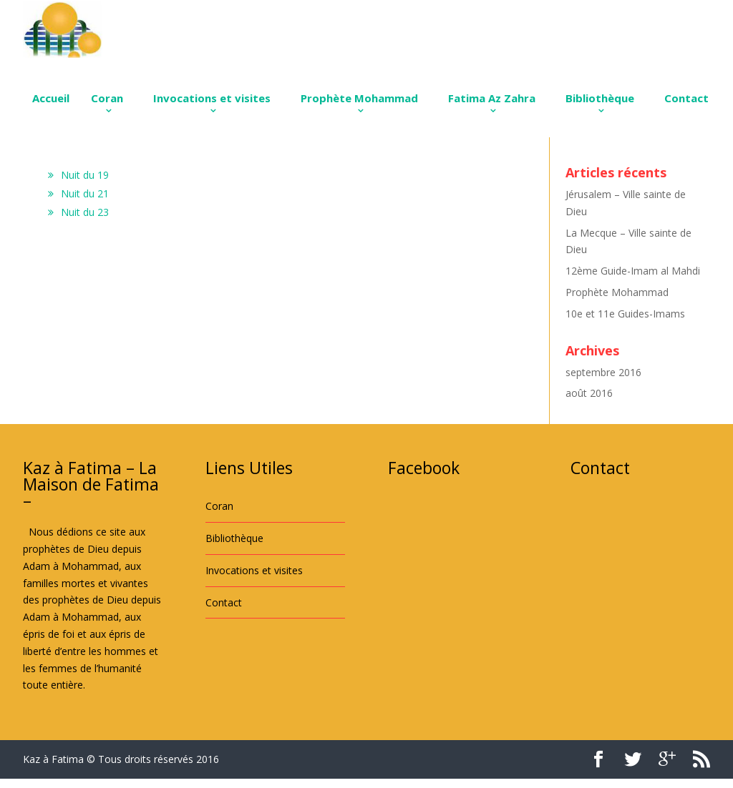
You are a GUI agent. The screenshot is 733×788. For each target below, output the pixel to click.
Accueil (50, 98)
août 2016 (589, 393)
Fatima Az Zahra (491, 98)
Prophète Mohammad (359, 98)
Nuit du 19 (85, 175)
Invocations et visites (212, 98)
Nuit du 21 (85, 193)
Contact (686, 98)
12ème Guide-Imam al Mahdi (632, 270)
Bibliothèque (599, 98)
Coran (107, 98)
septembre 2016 (603, 372)
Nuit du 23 (85, 212)
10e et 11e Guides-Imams (625, 313)
